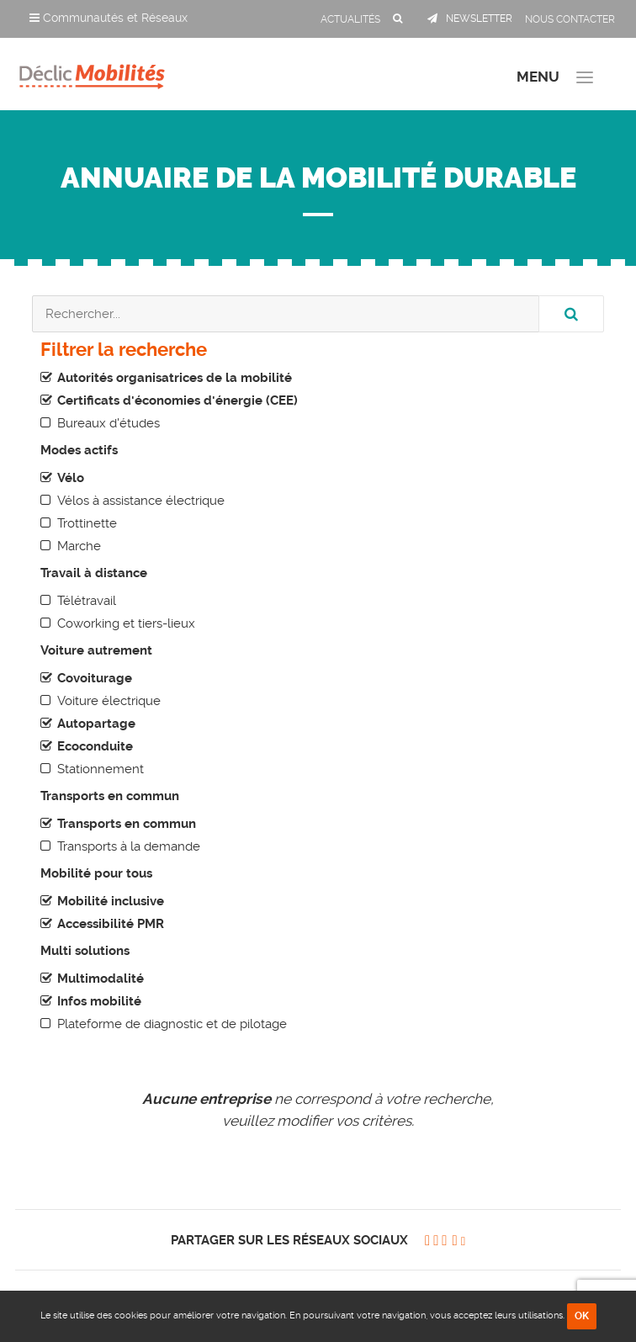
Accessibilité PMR (110, 923)
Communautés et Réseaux (108, 17)
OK (582, 1316)
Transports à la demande (128, 846)
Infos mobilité (99, 1001)
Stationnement (100, 769)
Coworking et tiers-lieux (126, 623)
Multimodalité (100, 978)
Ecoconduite (95, 746)
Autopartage (96, 723)
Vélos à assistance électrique (141, 500)
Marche (79, 546)
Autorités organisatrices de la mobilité (174, 377)
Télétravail (86, 600)
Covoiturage (94, 678)
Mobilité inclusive (110, 901)
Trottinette (87, 523)
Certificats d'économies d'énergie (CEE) (177, 400)
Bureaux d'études (108, 423)
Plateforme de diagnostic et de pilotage (172, 1024)
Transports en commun (126, 823)
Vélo (70, 477)
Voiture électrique (109, 700)
